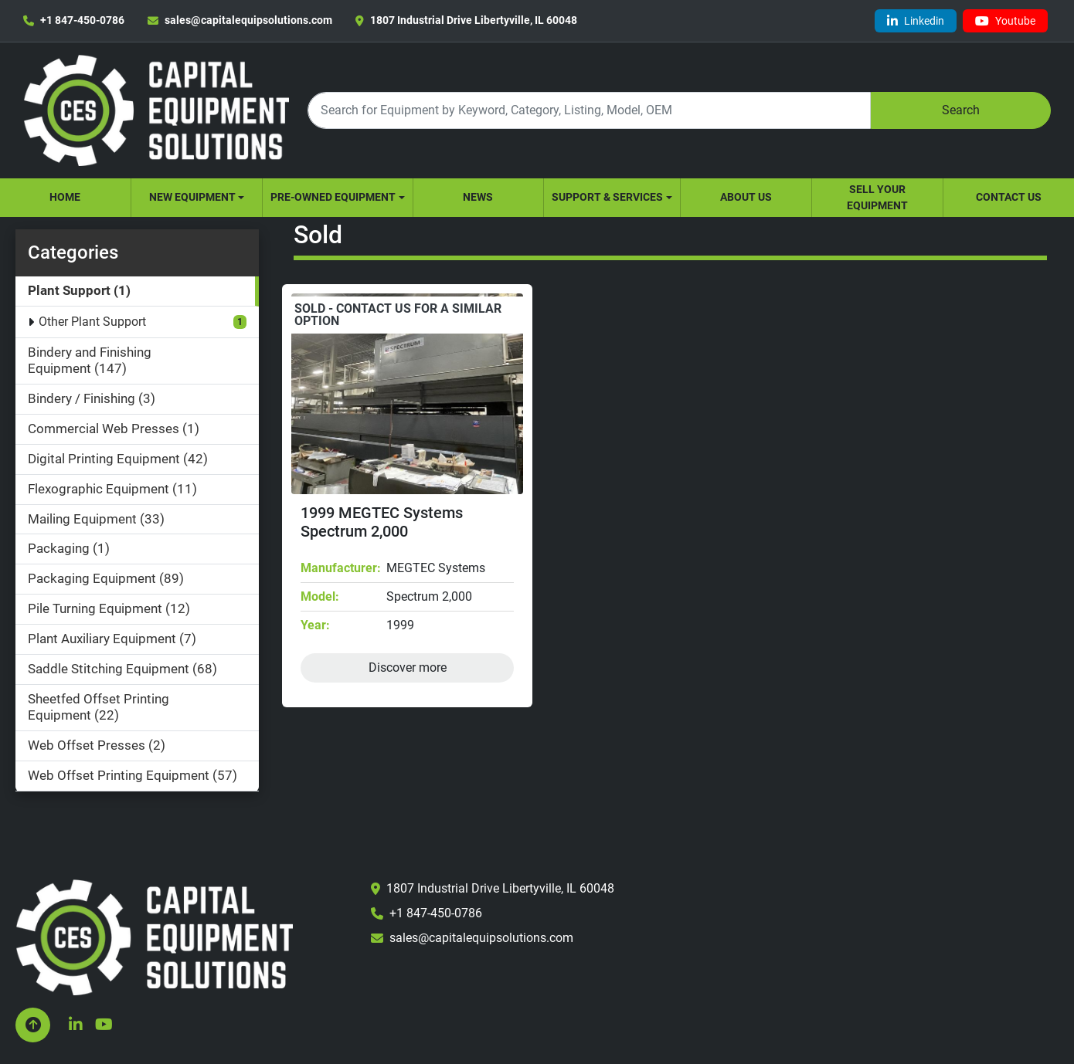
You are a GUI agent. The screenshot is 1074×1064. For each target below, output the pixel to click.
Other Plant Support (92, 321)
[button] (196, 197)
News (478, 197)
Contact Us (1009, 197)
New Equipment (192, 197)
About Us (746, 197)
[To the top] (32, 1025)
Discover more (408, 667)
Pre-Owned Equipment (333, 197)
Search (961, 110)
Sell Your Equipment (877, 197)
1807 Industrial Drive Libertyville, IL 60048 (473, 20)
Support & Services (607, 197)
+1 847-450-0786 (82, 20)
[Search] (589, 110)
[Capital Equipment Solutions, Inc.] (154, 936)
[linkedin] (916, 20)
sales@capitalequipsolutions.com (248, 20)
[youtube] (1005, 20)
